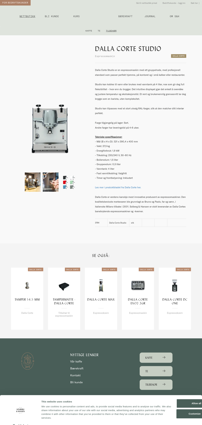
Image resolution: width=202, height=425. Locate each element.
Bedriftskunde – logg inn (174, 3)
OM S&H (174, 16)
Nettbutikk (27, 16)
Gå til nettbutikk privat (146, 3)
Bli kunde (52, 16)
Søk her (195, 3)
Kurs (76, 16)
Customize (176, 406)
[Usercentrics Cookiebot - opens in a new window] (20, 418)
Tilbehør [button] (111, 31)
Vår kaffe (76, 361)
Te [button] (99, 31)
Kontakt (75, 375)
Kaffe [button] (89, 31)
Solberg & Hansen (101, 15)
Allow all (176, 395)
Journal (150, 16)
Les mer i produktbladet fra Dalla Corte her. (118, 187)
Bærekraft (125, 16)
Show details (48, 418)
